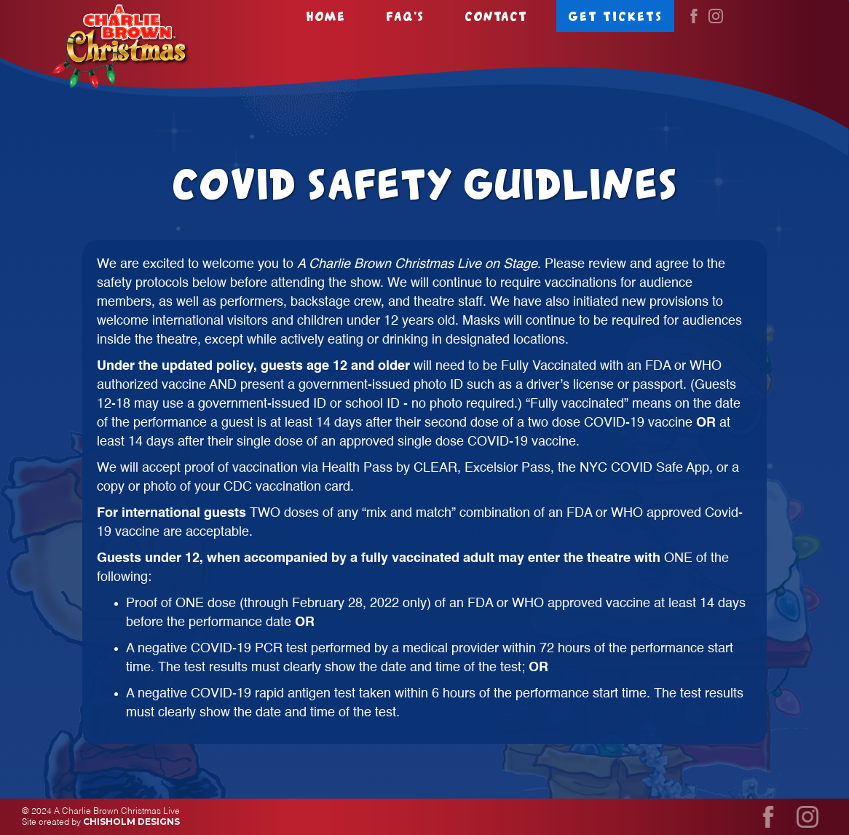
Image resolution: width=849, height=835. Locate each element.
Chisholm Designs (131, 821)
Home (325, 16)
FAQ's (405, 16)
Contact (496, 16)
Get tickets (615, 16)
